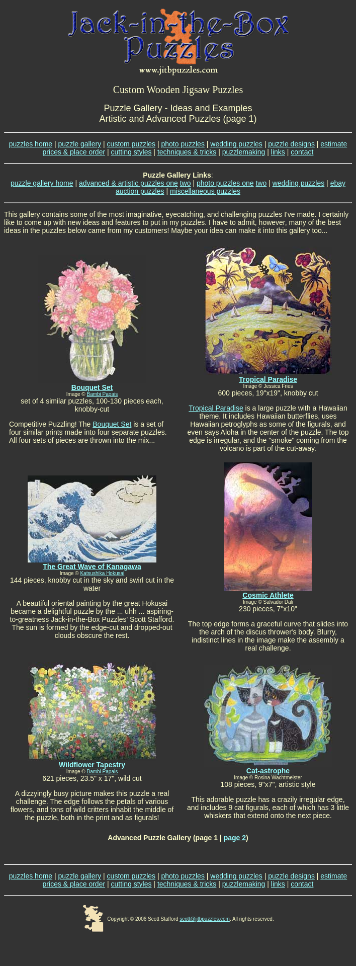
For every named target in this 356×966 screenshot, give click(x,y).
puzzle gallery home (42, 183)
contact (302, 152)
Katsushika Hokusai (102, 573)
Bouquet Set (112, 424)
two (185, 183)
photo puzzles (183, 144)
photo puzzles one (225, 183)
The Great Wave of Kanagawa (92, 566)
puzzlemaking (243, 152)
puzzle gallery (80, 144)
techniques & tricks (187, 152)
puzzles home (30, 144)
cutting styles (131, 152)
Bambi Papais (102, 394)
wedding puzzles (236, 144)
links (278, 152)
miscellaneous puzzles (205, 191)
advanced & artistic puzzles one (128, 183)
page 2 (235, 838)
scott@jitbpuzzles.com (205, 919)
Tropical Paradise (268, 379)
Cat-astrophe (268, 771)
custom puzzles (131, 144)
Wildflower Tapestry (92, 765)
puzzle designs (291, 144)
